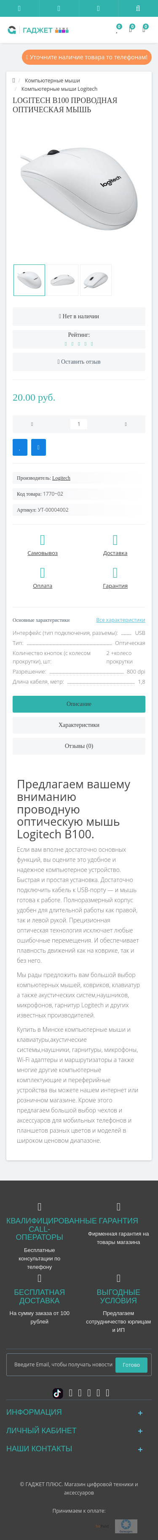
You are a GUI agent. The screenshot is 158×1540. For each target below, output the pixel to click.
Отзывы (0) (79, 746)
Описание (79, 704)
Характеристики (79, 725)
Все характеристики (120, 619)
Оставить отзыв (81, 362)
